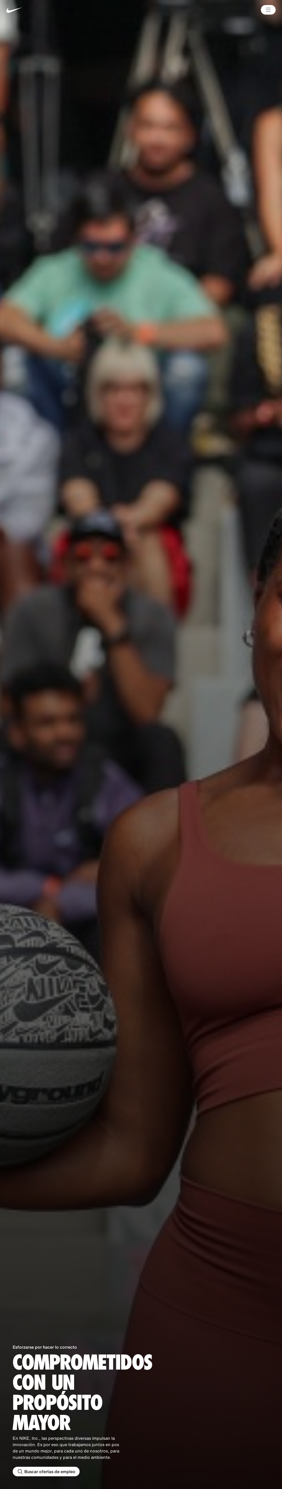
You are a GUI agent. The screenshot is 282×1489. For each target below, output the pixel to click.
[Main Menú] (268, 10)
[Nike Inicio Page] (62, 10)
